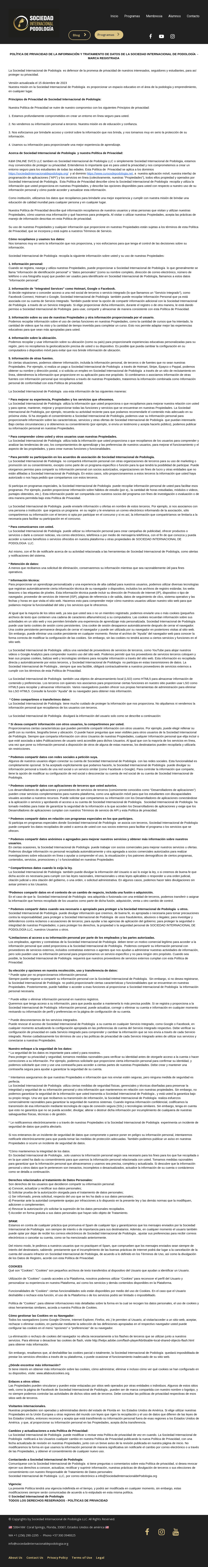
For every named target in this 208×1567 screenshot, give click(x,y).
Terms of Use (82, 1557)
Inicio (114, 16)
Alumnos (174, 16)
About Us (15, 1557)
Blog (77, 34)
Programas (132, 16)
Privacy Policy (57, 1557)
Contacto (193, 16)
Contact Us (34, 1557)
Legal (100, 1557)
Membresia (154, 16)
